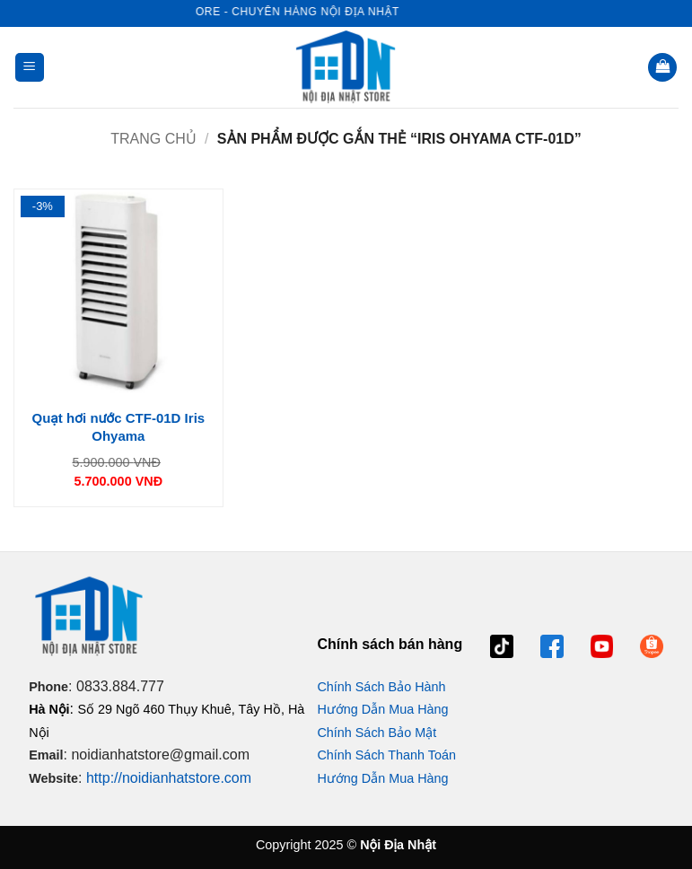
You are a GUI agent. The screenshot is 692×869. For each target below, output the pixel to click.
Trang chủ (153, 138)
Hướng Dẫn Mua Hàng (382, 709)
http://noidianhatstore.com (168, 778)
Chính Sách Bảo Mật (376, 732)
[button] (29, 68)
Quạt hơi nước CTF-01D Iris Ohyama (119, 426)
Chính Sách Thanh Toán (386, 755)
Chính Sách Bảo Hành (381, 687)
